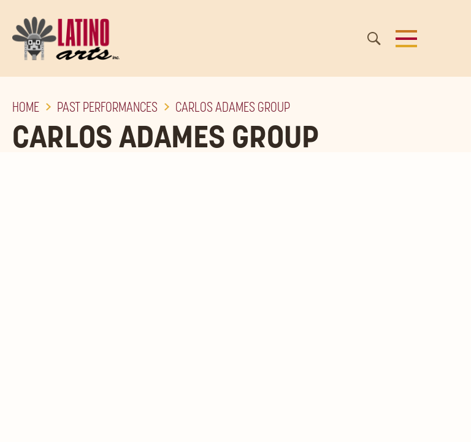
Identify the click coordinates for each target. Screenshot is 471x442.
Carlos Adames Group (232, 106)
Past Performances (107, 106)
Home (25, 106)
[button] (406, 38)
